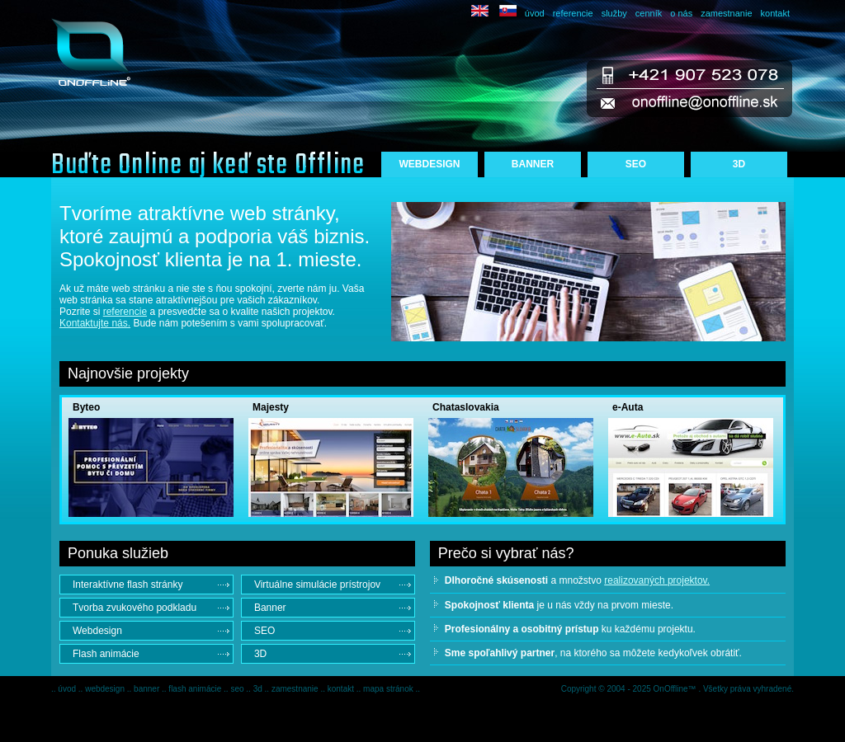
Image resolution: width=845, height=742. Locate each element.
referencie (573, 13)
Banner (270, 607)
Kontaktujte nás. (94, 323)
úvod (535, 13)
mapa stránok (389, 688)
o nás (681, 13)
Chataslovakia (465, 407)
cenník (648, 13)
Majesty (271, 407)
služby (614, 13)
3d (259, 688)
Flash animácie (106, 654)
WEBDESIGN (429, 164)
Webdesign (97, 630)
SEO (635, 164)
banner (148, 688)
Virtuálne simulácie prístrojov (317, 584)
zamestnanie (726, 13)
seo (238, 688)
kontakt (775, 13)
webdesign (106, 688)
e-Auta (627, 407)
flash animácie (196, 688)
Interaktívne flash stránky (127, 584)
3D (739, 164)
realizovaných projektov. (657, 580)
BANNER (533, 164)
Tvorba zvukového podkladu (134, 607)
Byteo (86, 407)
